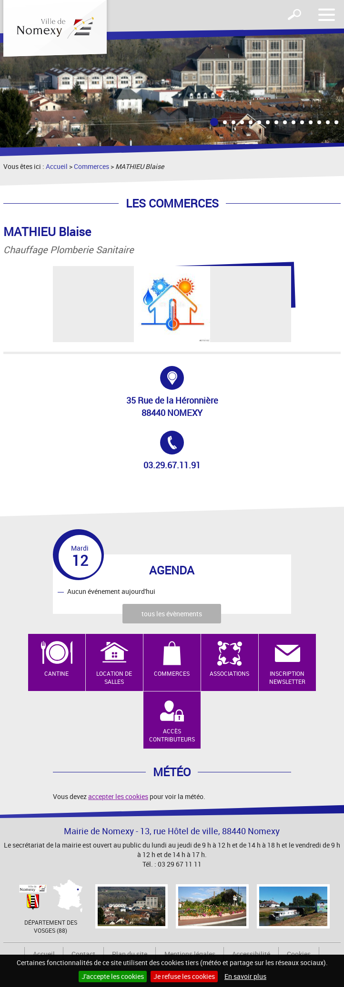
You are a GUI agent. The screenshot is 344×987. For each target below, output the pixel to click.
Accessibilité (251, 953)
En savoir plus (245, 976)
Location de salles (114, 677)
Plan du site (129, 953)
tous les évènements (172, 613)
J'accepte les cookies (112, 976)
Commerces (91, 166)
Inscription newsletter (287, 677)
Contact (83, 953)
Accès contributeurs (172, 735)
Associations (229, 673)
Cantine (56, 673)
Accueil (57, 166)
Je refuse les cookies (184, 976)
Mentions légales (189, 953)
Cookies (299, 953)
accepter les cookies (118, 796)
